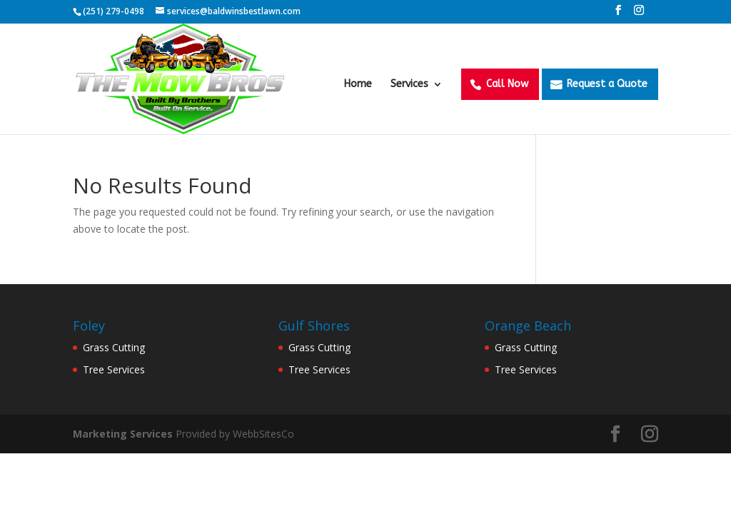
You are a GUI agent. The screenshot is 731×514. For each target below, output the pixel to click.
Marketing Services (123, 433)
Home (358, 84)
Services (409, 84)
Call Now (507, 84)
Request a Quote (607, 84)
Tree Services (114, 369)
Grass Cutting (114, 347)
